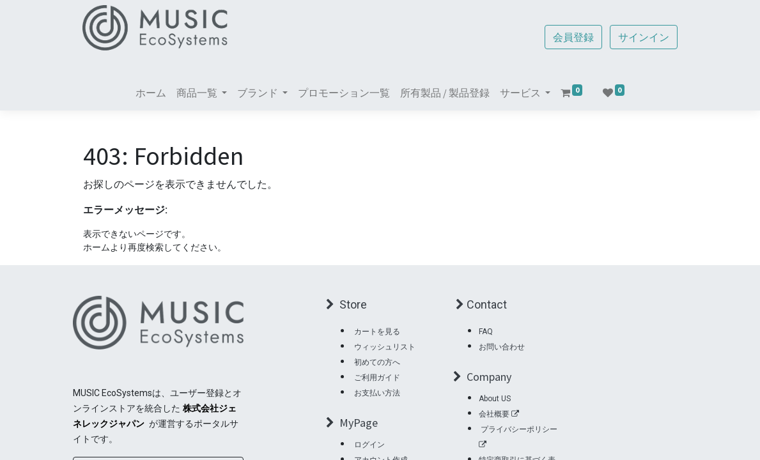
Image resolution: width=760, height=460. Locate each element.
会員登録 (573, 37)
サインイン (643, 37)
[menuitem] (150, 92)
